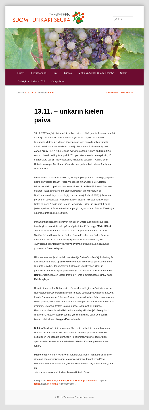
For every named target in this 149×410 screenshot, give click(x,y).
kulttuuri (61, 380)
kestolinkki (52, 384)
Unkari (123, 73)
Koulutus (51, 380)
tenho (51, 92)
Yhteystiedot (57, 81)
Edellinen (112, 92)
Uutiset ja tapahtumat (86, 380)
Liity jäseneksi (39, 73)
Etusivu (21, 73)
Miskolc (68, 73)
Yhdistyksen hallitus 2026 (31, 81)
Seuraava (127, 92)
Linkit (55, 73)
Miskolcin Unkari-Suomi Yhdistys (96, 73)
